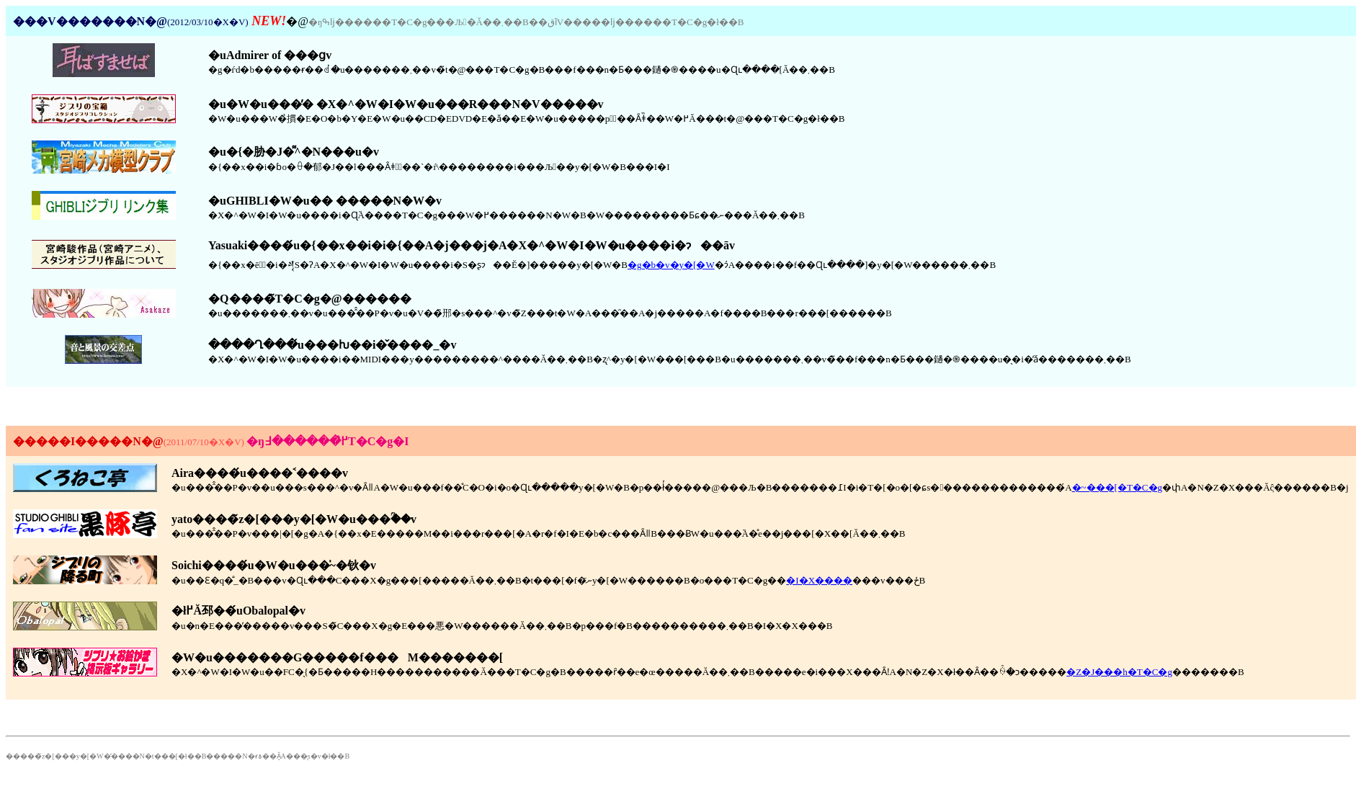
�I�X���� (819, 580)
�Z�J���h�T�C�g (1119, 671)
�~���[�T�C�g (1117, 487)
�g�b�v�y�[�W (671, 264)
